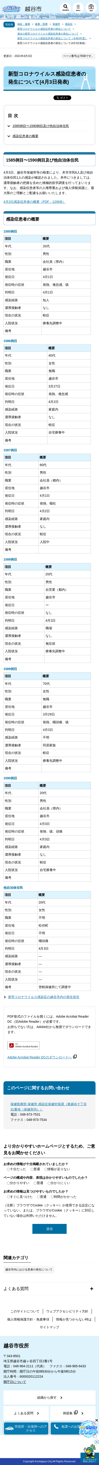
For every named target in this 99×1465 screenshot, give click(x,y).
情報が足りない (58, 1169)
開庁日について (14, 1382)
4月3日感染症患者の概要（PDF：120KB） (34, 202)
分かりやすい (19, 1183)
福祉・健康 (23, 24)
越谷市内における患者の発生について (29, 1269)
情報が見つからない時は (74, 1319)
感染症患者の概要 (25, 136)
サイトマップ (49, 1327)
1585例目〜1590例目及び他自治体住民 (40, 126)
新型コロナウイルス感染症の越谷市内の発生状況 (43, 997)
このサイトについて (25, 1311)
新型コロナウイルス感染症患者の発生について (44, 28)
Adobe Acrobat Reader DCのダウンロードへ (42, 1057)
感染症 (69, 24)
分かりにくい (60, 1183)
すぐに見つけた (21, 1197)
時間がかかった (65, 1197)
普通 (37, 1169)
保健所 (56, 24)
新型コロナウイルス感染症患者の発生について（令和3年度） (52, 38)
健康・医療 (41, 24)
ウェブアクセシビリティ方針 (67, 1311)
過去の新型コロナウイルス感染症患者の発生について (47, 33)
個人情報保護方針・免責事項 (28, 1319)
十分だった (18, 1169)
